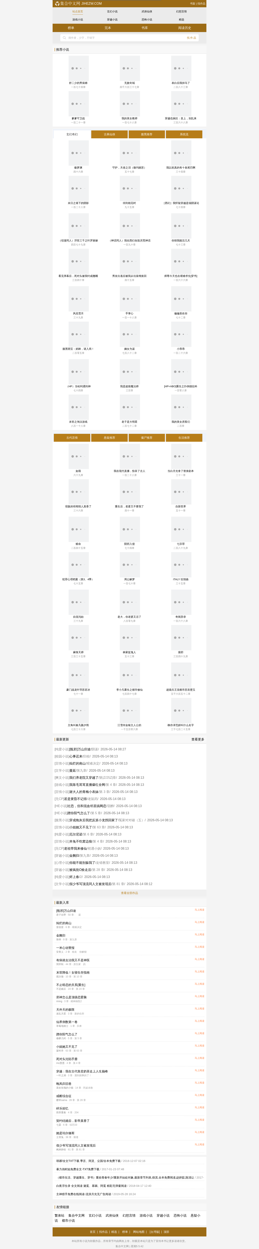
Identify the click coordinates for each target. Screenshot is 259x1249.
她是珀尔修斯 (65, 1133)
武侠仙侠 (147, 11)
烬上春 (74, 877)
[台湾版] (155, 1231)
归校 (86, 756)
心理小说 (61, 862)
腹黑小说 (61, 820)
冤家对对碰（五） (132, 820)
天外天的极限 (65, 1009)
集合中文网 (76, 1215)
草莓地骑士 (62, 1026)
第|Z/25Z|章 (107, 777)
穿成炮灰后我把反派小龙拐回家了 (93, 820)
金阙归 (74, 855)
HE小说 (60, 806)
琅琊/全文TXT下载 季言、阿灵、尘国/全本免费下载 (88, 1161)
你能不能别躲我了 (82, 862)
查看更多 (197, 739)
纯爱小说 (61, 749)
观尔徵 (60, 976)
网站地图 (138, 1231)
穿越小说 (112, 19)
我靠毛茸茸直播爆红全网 (87, 784)
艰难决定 (92, 763)
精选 (181, 19)
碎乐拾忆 (62, 1108)
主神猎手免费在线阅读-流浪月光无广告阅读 (83, 1194)
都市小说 (68, 1220)
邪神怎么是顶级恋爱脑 (71, 997)
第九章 (81, 770)
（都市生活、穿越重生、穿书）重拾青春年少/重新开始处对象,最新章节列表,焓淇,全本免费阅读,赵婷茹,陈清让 (125, 1177)
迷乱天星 (61, 1013)
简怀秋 (60, 964)
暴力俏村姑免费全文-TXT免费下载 (77, 1169)
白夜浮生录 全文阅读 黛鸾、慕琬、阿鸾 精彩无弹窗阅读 (91, 1185)
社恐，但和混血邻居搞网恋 (86, 806)
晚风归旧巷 (63, 1083)
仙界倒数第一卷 (66, 1022)
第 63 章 (99, 827)
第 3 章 (104, 792)
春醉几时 (61, 1038)
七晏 (58, 1124)
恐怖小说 (147, 19)
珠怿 (58, 939)
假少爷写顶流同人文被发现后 (90, 884)
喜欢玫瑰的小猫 (64, 1087)
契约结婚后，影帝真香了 (73, 1120)
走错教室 (102, 862)
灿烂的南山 (77, 763)
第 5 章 (96, 813)
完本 (108, 28)
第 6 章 (88, 834)
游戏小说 (77, 19)
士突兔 (60, 1137)
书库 (144, 28)
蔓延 (72, 770)
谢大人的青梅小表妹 (84, 792)
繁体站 (59, 1215)
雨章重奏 (61, 1112)
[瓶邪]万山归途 (80, 749)
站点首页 (77, 11)
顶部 (166, 1231)
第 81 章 (118, 884)
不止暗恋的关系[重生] (70, 985)
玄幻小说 (112, 11)
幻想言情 (181, 11)
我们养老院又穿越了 (84, 777)
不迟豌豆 (61, 989)
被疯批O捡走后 (80, 869)
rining (59, 1001)
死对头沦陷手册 (66, 1059)
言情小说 (61, 763)
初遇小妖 (94, 848)
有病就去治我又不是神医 (73, 960)
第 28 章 (98, 869)
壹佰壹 (60, 927)
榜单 (71, 28)
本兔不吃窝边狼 (80, 841)
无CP (59, 799)
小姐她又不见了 (80, 827)
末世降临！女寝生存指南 (73, 972)
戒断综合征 (63, 1096)
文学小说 (61, 770)
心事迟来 (75, 756)
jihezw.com (78, 3)
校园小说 (61, 756)
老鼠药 (93, 799)
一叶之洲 (61, 1075)
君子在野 (61, 914)
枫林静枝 (61, 1149)
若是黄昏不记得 (75, 799)
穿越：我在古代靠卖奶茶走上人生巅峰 (82, 1071)
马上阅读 (199, 909)
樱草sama (61, 1100)
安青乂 (60, 951)
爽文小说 (61, 777)
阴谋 (94, 749)
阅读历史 (184, 28)
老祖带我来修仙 (75, 848)
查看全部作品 (129, 893)
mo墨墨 (60, 1063)
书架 (192, 3)
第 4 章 (111, 784)
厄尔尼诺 (75, 834)
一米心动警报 (65, 947)
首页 (93, 1231)
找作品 (201, 3)
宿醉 (110, 806)
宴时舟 (60, 1050)
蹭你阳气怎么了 (78, 813)
